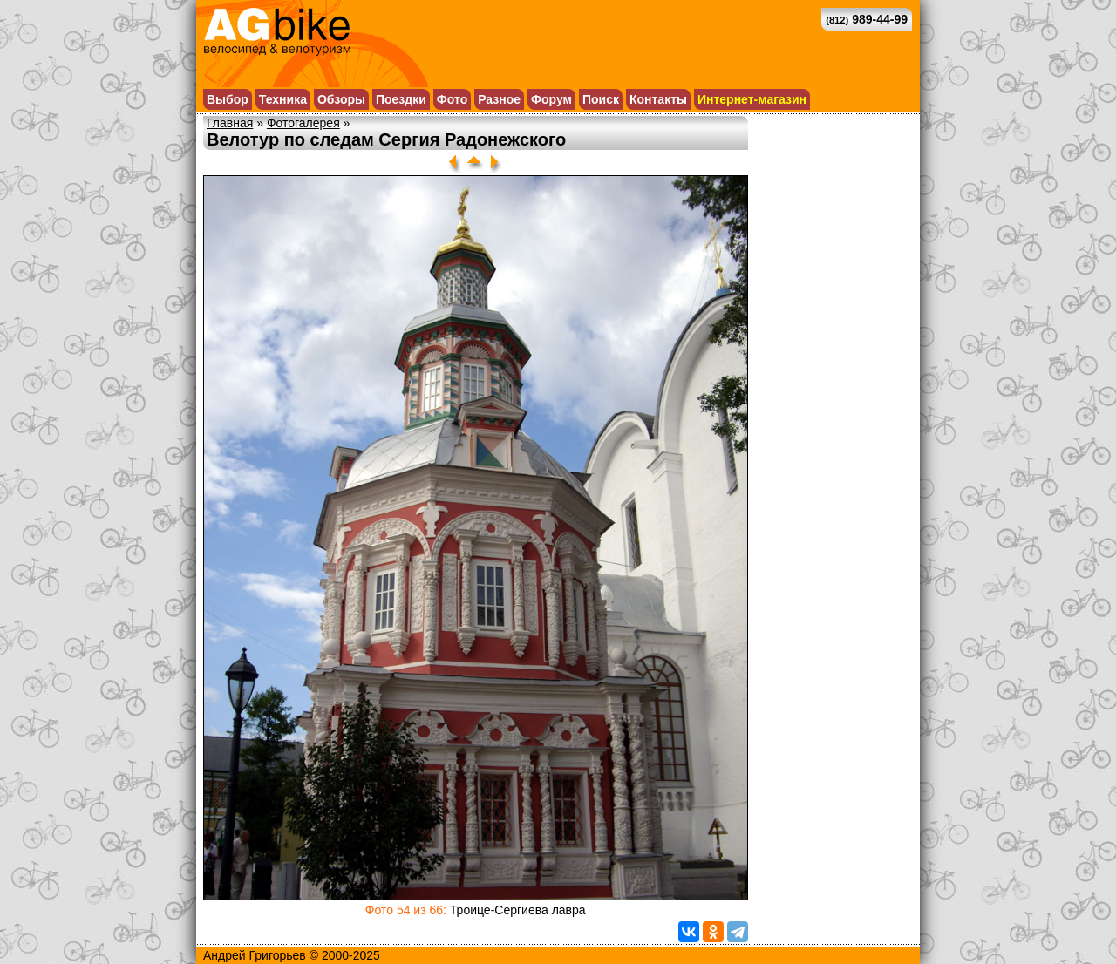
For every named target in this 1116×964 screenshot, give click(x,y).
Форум (551, 99)
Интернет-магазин (752, 99)
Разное (499, 99)
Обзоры (341, 99)
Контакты (658, 99)
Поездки (401, 99)
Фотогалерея (303, 123)
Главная (230, 123)
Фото (452, 99)
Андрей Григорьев (254, 955)
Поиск (600, 99)
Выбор (227, 99)
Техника (283, 99)
